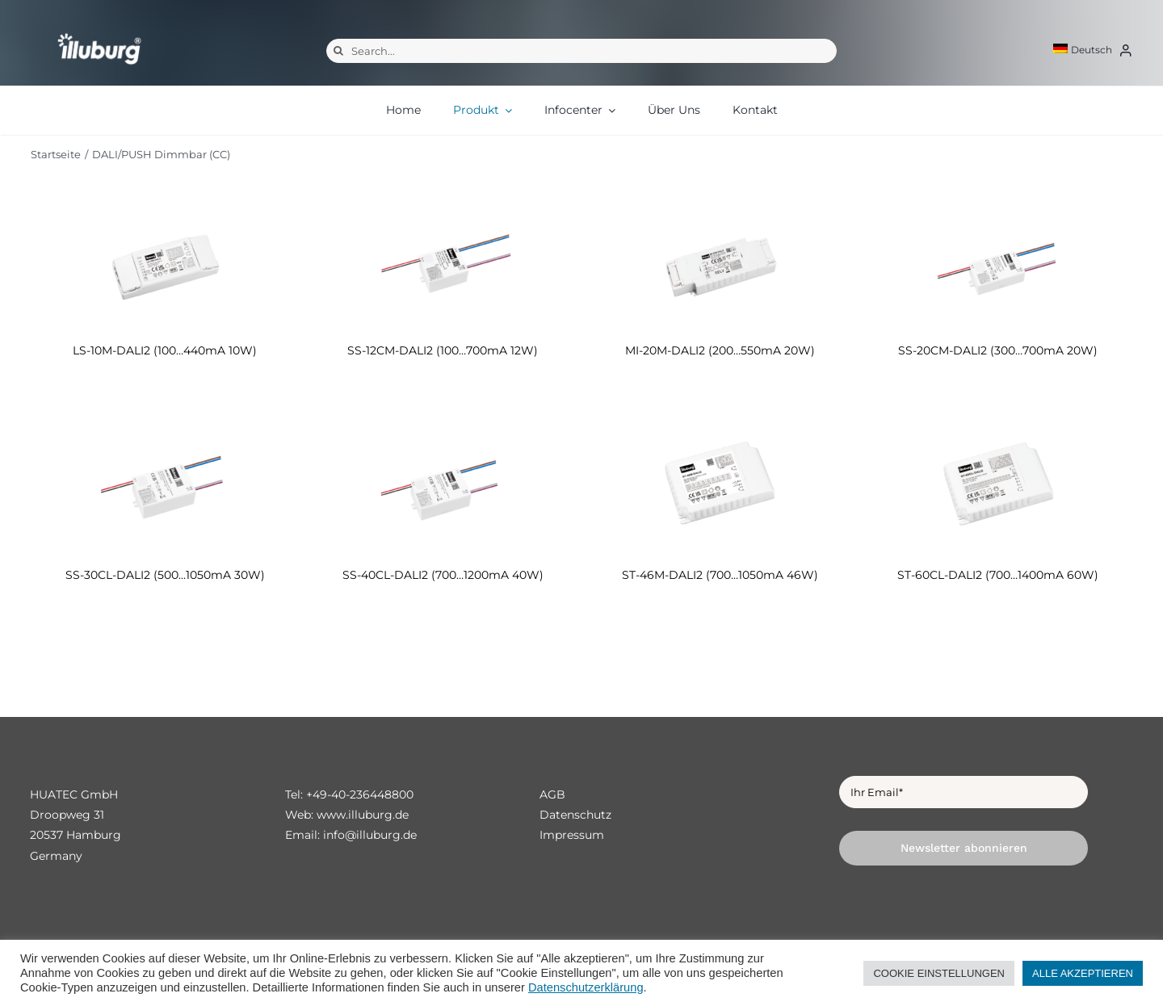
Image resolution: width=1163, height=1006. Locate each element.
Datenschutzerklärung (586, 987)
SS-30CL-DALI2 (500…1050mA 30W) (165, 575)
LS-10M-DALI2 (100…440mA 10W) (165, 350)
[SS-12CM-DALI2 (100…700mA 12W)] (442, 261)
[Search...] (582, 51)
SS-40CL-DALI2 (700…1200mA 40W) (443, 575)
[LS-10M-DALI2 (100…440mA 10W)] (165, 261)
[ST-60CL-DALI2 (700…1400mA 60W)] (998, 485)
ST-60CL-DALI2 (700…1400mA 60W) (997, 575)
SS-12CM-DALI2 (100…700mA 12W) (442, 350)
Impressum (572, 835)
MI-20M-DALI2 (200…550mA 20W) (720, 350)
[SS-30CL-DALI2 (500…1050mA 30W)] (165, 485)
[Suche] (338, 51)
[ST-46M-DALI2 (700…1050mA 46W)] (720, 485)
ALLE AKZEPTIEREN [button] (1082, 973)
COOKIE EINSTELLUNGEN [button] (939, 973)
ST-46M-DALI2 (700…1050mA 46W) (720, 575)
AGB (552, 794)
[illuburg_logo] (99, 32)
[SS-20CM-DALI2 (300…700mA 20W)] (998, 261)
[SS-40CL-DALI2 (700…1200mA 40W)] (442, 485)
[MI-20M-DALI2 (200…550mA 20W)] (720, 261)
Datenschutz (575, 814)
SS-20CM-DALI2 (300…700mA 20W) (998, 350)
